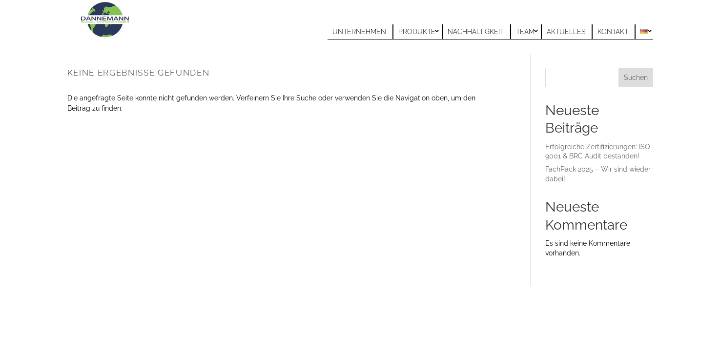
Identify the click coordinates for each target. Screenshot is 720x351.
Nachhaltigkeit (476, 32)
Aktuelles (566, 32)
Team (525, 32)
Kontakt (612, 32)
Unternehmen (359, 32)
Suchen (636, 77)
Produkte (416, 32)
